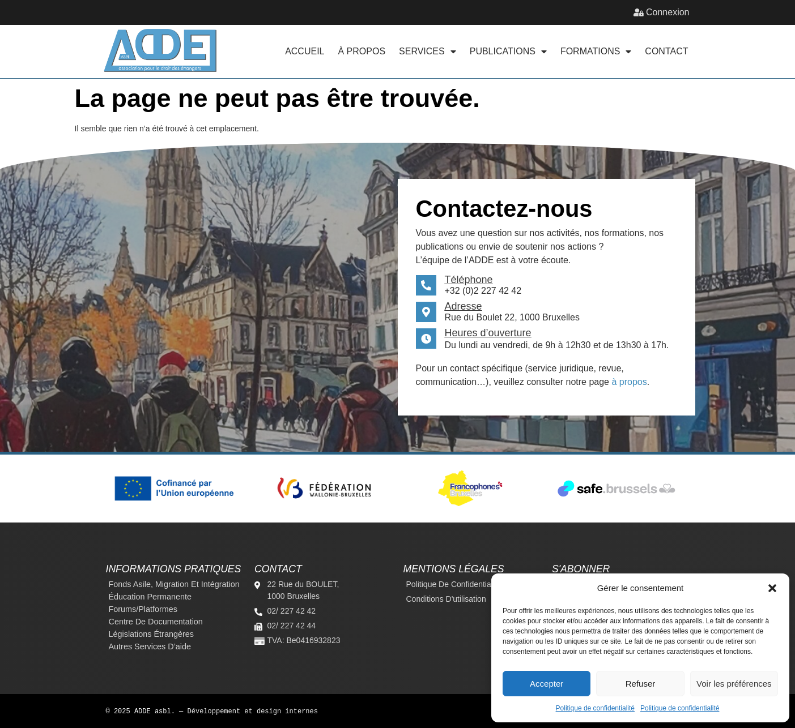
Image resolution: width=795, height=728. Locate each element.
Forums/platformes (143, 609)
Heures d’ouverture (488, 333)
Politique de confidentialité (595, 708)
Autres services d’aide (150, 646)
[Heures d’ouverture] (426, 338)
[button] (772, 588)
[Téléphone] (426, 285)
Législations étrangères (151, 634)
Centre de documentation (156, 621)
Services (427, 51)
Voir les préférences (734, 683)
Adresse (463, 306)
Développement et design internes (253, 711)
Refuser (641, 683)
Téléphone (469, 279)
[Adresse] (426, 312)
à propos (629, 382)
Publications (508, 51)
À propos (362, 51)
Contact (666, 51)
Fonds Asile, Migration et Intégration (174, 584)
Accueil (304, 51)
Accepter (546, 683)
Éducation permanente (150, 596)
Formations (595, 51)
